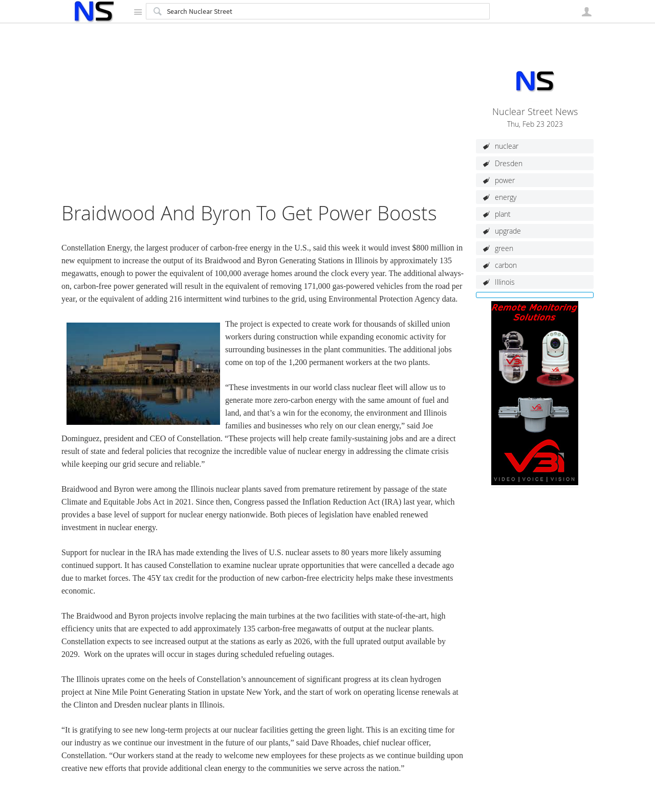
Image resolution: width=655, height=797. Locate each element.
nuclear (506, 146)
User (586, 12)
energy (505, 197)
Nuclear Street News (535, 112)
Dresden (508, 163)
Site (137, 11)
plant (503, 214)
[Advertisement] (263, 129)
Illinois (505, 282)
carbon (506, 265)
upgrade (508, 231)
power (505, 180)
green (504, 248)
